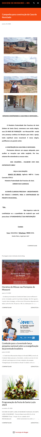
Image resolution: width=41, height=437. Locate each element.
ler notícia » (35, 307)
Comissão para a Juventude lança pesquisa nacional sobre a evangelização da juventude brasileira (20, 346)
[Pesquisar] (34, 3)
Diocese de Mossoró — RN (16, 3)
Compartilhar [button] (32, 245)
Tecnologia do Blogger (20, 432)
